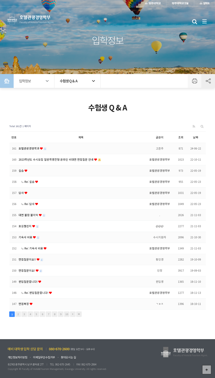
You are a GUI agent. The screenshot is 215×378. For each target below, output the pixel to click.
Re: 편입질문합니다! (35, 293)
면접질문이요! (27, 270)
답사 (22, 193)
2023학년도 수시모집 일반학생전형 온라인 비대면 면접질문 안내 (56, 159)
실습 (22, 170)
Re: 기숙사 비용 (32, 248)
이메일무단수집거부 (44, 357)
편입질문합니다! (28, 281)
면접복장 (24, 304)
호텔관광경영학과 (29, 148)
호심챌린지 (25, 226)
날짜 (195, 137)
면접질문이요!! (28, 259)
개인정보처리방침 (17, 357)
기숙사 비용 (26, 237)
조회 (180, 137)
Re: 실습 (28, 182)
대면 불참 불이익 (29, 215)
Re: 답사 (28, 204)
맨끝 (79, 314)
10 (66, 314)
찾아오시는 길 (68, 357)
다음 (73, 314)
